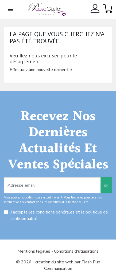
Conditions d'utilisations (76, 251)
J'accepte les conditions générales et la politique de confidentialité (59, 215)
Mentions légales (34, 251)
